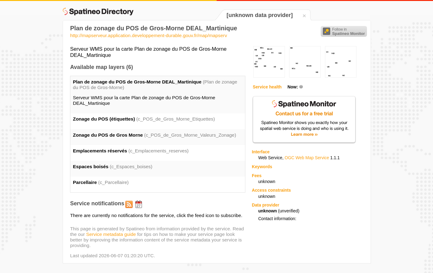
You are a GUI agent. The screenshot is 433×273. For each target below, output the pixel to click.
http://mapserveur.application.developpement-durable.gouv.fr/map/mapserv (148, 35)
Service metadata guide (111, 234)
